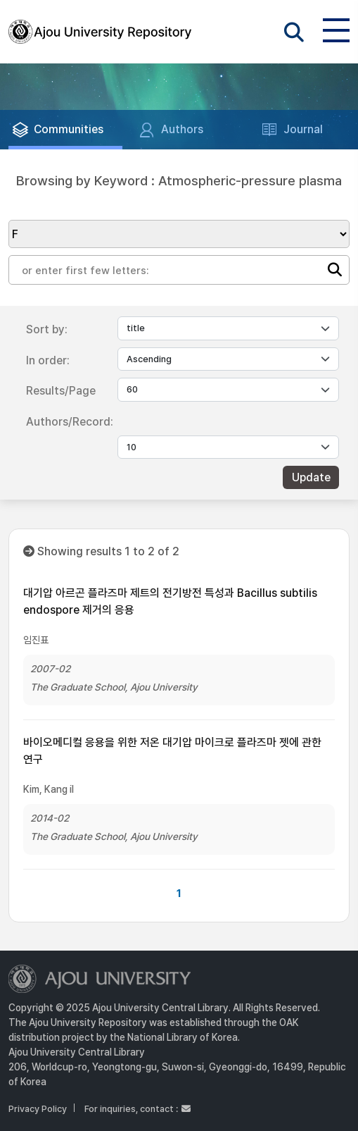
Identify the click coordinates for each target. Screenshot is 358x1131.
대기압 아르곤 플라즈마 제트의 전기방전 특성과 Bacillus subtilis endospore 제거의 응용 (170, 601)
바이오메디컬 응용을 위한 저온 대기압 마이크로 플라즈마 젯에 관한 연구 (172, 751)
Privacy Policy (37, 1109)
